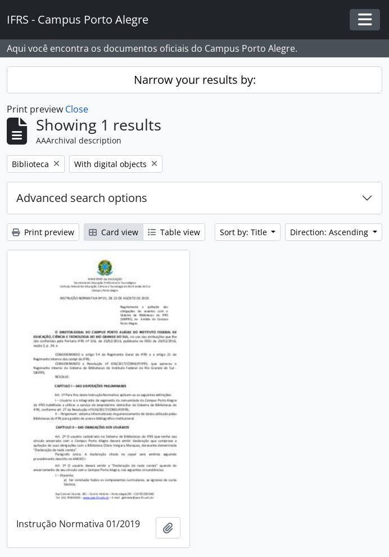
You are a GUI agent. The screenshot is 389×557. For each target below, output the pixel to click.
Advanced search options (81, 197)
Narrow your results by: (195, 79)
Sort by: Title (244, 232)
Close (76, 109)
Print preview (43, 232)
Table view (174, 232)
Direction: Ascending (330, 232)
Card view (113, 232)
